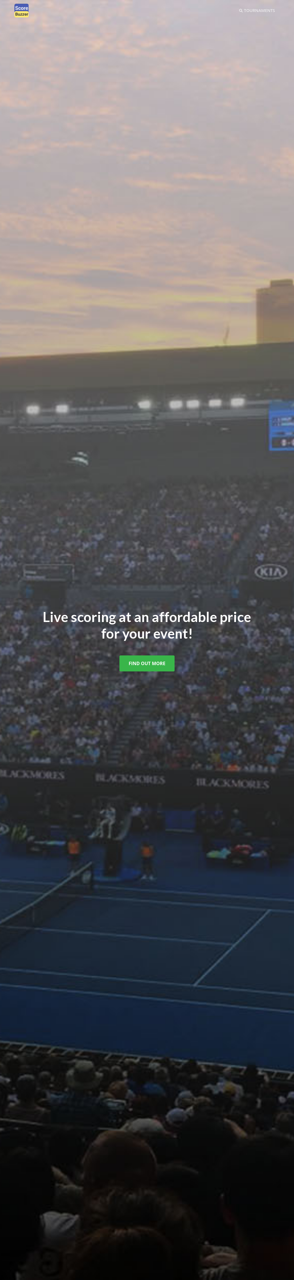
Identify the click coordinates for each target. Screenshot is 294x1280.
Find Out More (147, 663)
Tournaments (257, 10)
